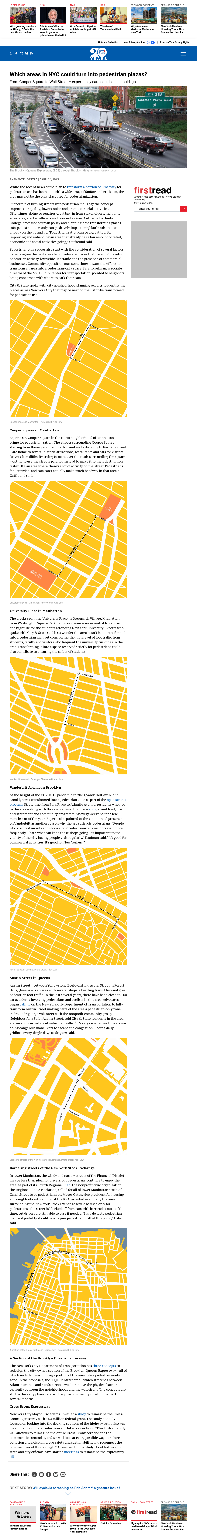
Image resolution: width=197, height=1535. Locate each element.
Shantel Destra (25, 179)
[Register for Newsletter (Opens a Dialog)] (183, 209)
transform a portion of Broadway (91, 187)
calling (25, 1004)
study (82, 1414)
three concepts (104, 1365)
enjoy (93, 809)
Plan (67, 1185)
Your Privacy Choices (139, 42)
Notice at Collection (108, 42)
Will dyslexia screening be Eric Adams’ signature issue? (76, 1487)
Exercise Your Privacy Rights (174, 42)
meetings (71, 1451)
